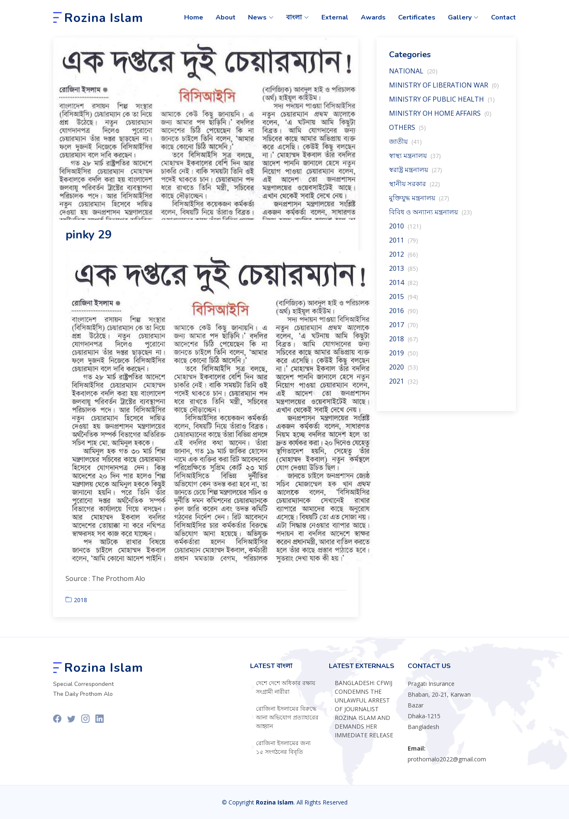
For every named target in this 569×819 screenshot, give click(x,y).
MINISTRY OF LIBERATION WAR (444, 89)
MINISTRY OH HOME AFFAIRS (440, 117)
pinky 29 (89, 239)
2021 (403, 385)
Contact (503, 17)
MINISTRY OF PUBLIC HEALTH (442, 103)
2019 (403, 357)
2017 (403, 329)
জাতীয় (405, 146)
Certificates (416, 17)
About (226, 17)
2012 (403, 258)
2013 (403, 272)
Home (193, 17)
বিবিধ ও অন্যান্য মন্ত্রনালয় (430, 216)
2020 (403, 371)
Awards (373, 17)
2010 (405, 230)
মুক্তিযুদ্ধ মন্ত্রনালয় (419, 202)
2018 (80, 604)
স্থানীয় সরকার (414, 188)
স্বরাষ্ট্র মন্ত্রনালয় (415, 174)
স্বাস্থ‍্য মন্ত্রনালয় (415, 160)
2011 (403, 244)
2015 (403, 301)
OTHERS (407, 131)
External (334, 17)
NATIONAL (413, 75)
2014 (403, 287)
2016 (403, 315)
